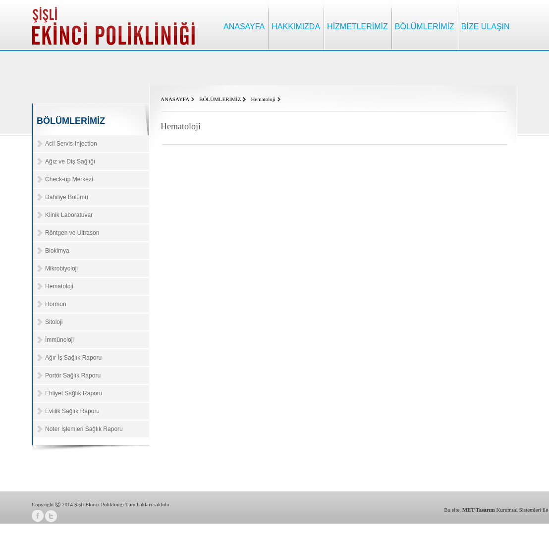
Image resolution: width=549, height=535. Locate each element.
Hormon (55, 304)
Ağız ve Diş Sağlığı (70, 161)
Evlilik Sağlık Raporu (72, 411)
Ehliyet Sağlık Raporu (73, 393)
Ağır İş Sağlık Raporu (73, 357)
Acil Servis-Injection (71, 143)
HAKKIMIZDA (296, 26)
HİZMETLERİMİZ (357, 26)
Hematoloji (59, 286)
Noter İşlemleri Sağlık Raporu (84, 429)
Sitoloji (53, 322)
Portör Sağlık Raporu (73, 375)
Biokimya (57, 250)
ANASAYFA (244, 26)
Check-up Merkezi (69, 179)
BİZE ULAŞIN (485, 26)
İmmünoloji (59, 339)
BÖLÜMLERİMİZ (424, 26)
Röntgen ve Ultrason (72, 232)
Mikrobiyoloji (61, 268)
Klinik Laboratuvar (69, 215)
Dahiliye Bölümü (66, 197)
